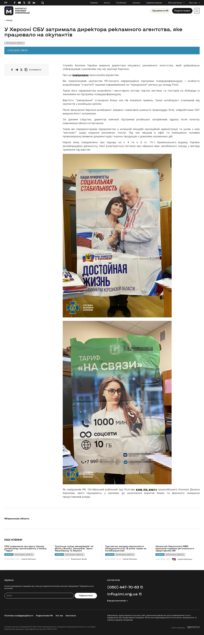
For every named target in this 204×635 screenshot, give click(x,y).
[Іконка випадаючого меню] (197, 11)
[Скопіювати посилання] (34, 69)
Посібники (121, 3)
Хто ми (59, 616)
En (5, 3)
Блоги (107, 3)
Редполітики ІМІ (44, 616)
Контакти (71, 616)
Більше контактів (116, 601)
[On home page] (17, 10)
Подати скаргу (182, 11)
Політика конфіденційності (18, 616)
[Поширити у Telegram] (16, 69)
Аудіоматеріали (154, 3)
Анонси (136, 3)
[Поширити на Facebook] (12, 69)
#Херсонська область (16, 518)
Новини (94, 3)
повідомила (80, 75)
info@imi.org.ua (122, 594)
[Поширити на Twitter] (21, 69)
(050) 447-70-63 (123, 587)
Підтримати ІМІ (160, 11)
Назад (9, 20)
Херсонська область (24, 554)
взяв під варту (146, 489)
